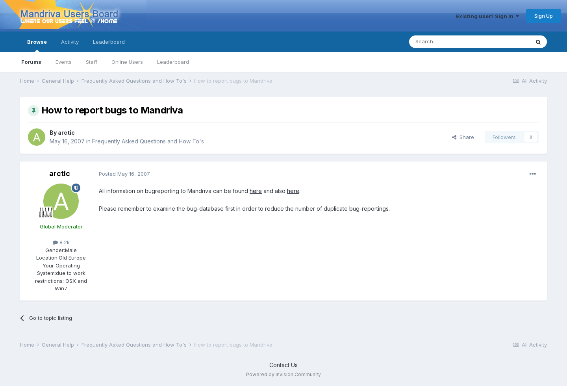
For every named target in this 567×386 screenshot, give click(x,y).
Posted (124, 174)
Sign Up (543, 16)
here (256, 190)
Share (463, 137)
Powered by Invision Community (283, 374)
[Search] (449, 41)
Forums (31, 62)
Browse (37, 45)
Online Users (127, 62)
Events (64, 62)
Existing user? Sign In (487, 16)
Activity (70, 42)
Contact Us (283, 365)
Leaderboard (173, 62)
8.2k (61, 242)
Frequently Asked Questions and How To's (148, 141)
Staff (91, 62)
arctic (66, 132)
